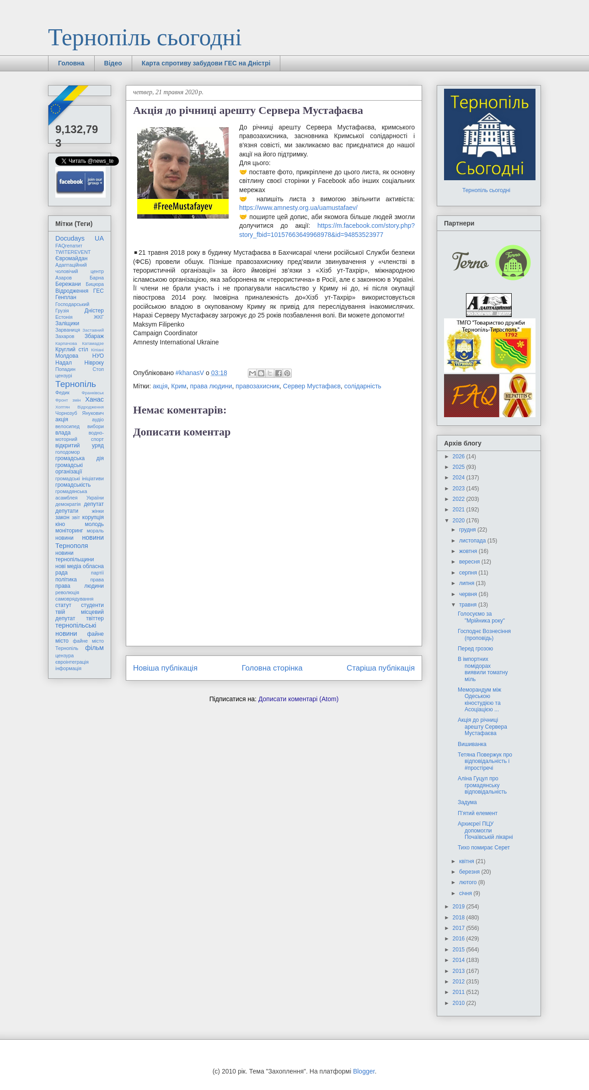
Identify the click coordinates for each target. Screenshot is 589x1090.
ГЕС (98, 291)
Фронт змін (68, 400)
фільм (94, 647)
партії (97, 572)
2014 (459, 960)
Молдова (66, 356)
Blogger (364, 1071)
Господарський (72, 304)
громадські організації (69, 468)
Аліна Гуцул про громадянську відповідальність (482, 785)
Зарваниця (67, 330)
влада (62, 433)
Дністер (94, 310)
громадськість (73, 485)
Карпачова (66, 343)
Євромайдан (71, 258)
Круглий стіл (71, 349)
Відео (113, 63)
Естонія (64, 317)
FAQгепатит (68, 245)
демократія (67, 504)
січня (466, 893)
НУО (98, 356)
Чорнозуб (66, 413)
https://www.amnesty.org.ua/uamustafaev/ (298, 207)
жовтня (469, 551)
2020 (459, 520)
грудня (468, 529)
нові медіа (68, 566)
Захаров (65, 336)
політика (66, 579)
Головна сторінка (272, 668)
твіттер (95, 618)
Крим (178, 386)
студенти (92, 605)
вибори (95, 426)
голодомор (67, 452)
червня (468, 594)
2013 (459, 971)
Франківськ (92, 392)
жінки (98, 511)
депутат (94, 504)
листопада (473, 540)
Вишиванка (472, 744)
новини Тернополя (79, 541)
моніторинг (69, 530)
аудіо (98, 419)
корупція (93, 517)
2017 (459, 928)
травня (468, 604)
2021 (459, 509)
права (97, 579)
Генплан (65, 297)
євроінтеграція (72, 662)
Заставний (93, 330)
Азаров (63, 277)
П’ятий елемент (478, 813)
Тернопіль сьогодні (145, 37)
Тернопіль (75, 384)
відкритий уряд (79, 445)
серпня (468, 572)
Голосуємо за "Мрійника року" (481, 617)
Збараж (94, 336)
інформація (68, 668)
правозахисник (257, 386)
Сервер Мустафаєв (312, 386)
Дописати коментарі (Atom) (298, 699)
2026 (459, 456)
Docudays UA (79, 238)
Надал (63, 363)
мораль (95, 530)
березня (470, 872)
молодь (94, 524)
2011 (459, 992)
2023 (459, 488)
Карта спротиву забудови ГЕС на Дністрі (206, 63)
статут (63, 605)
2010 (459, 1003)
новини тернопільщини (74, 556)
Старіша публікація (381, 668)
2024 (459, 477)
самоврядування (74, 598)
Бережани (68, 284)
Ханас (94, 399)
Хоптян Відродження (79, 406)
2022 (459, 499)
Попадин (65, 369)
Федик (62, 392)
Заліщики (67, 323)
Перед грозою (475, 648)
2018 (459, 917)
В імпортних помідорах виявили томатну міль (483, 669)
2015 (459, 949)
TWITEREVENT (73, 252)
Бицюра (95, 284)
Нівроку (94, 363)
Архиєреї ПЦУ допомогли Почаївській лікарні (485, 830)
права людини (211, 386)
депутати (66, 511)
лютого (468, 882)
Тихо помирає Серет (484, 847)
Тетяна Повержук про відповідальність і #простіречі (485, 761)
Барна (97, 277)
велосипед (67, 426)
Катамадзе (93, 343)
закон (62, 517)
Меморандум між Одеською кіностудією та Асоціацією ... (479, 700)
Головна (71, 63)
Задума (467, 802)
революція (67, 592)
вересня (470, 561)
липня (467, 583)
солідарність (362, 386)
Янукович (93, 413)
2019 (459, 906)
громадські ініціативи (79, 478)
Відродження (71, 291)
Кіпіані (97, 349)
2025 (459, 467)
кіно (60, 524)
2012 (459, 981)
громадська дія (79, 458)
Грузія (62, 310)
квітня (467, 861)
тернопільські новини (75, 629)
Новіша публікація (165, 668)
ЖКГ (99, 317)
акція (160, 386)
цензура (64, 655)
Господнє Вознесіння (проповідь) (484, 634)
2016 (459, 938)
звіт (76, 517)
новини (64, 538)
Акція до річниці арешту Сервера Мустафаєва (482, 726)
